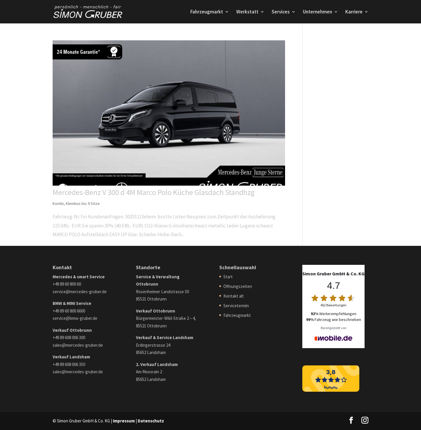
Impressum (124, 421)
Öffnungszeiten (237, 286)
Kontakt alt (233, 296)
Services (281, 12)
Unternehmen (317, 12)
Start (228, 276)
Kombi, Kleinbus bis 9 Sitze (76, 203)
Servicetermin (236, 305)
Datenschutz (151, 421)
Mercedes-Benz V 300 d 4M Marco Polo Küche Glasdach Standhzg (154, 192)
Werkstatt (247, 12)
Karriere (354, 12)
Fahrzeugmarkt (206, 12)
